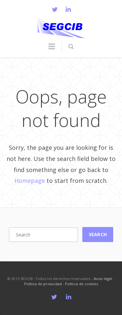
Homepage (29, 180)
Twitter (54, 9)
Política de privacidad (43, 283)
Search (97, 234)
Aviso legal (103, 278)
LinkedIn (68, 9)
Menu (51, 49)
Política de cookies (81, 283)
